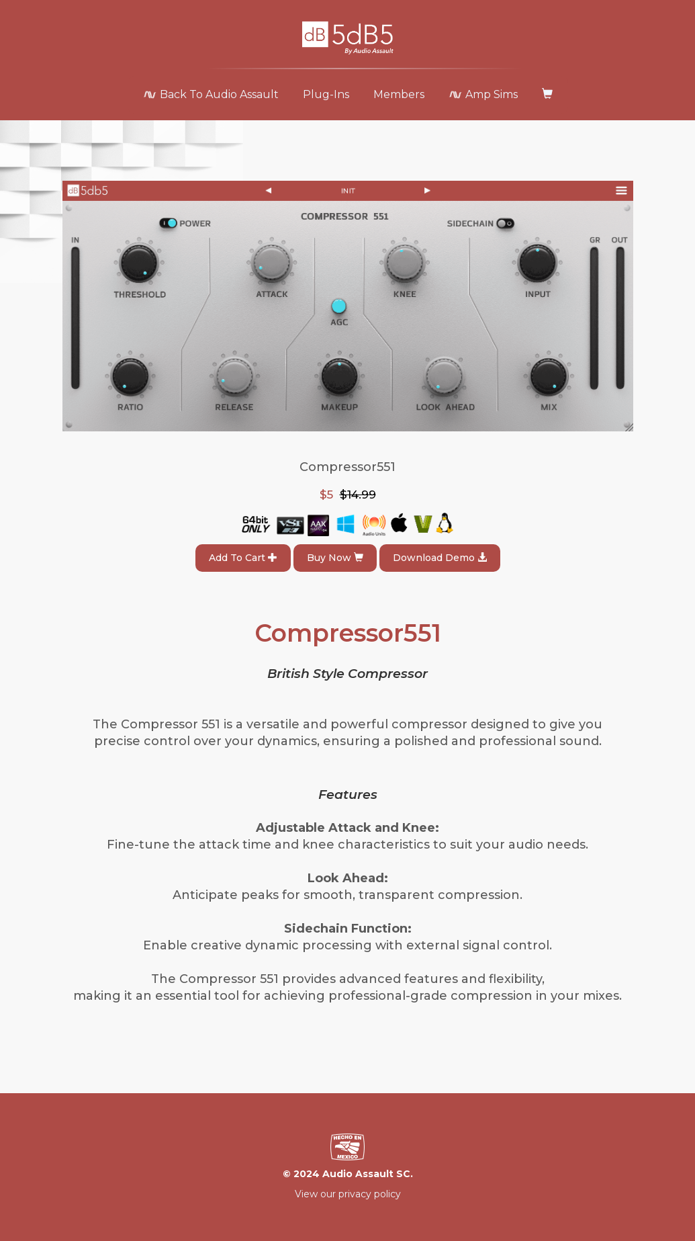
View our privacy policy (348, 1194)
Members (398, 94)
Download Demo (440, 558)
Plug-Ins (326, 94)
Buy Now (335, 558)
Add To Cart (243, 558)
